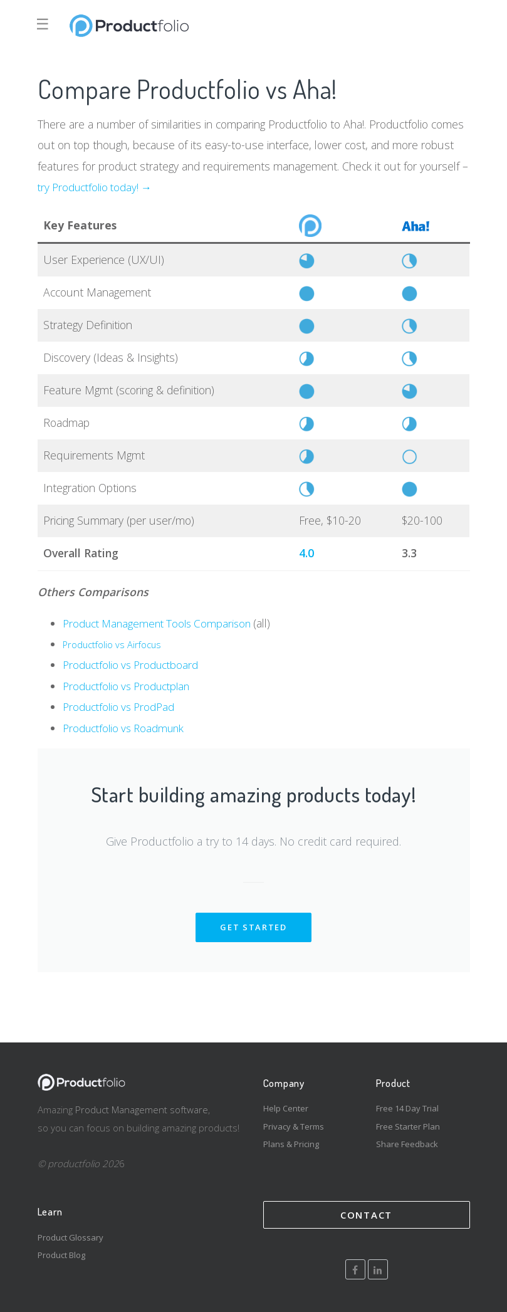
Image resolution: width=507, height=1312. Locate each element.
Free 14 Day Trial (407, 1108)
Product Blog (61, 1255)
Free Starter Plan (408, 1126)
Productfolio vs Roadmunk (127, 727)
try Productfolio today (90, 186)
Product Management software (141, 1109)
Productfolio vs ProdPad (121, 706)
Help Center (285, 1108)
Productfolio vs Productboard (134, 664)
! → (150, 186)
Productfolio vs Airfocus (113, 644)
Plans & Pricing (291, 1144)
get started (253, 927)
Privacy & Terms (293, 1126)
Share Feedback (407, 1144)
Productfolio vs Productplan (130, 685)
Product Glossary (70, 1237)
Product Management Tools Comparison (163, 623)
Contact (366, 1215)
